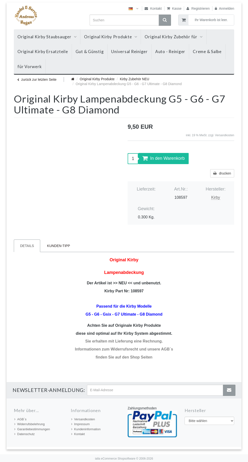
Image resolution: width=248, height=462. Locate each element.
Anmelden (224, 8)
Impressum (80, 424)
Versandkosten (224, 135)
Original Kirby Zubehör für (173, 36)
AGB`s (20, 419)
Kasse (174, 8)
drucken (222, 173)
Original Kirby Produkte (110, 36)
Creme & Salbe (207, 51)
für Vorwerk (29, 66)
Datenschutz (24, 434)
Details (27, 246)
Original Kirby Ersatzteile (42, 51)
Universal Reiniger (129, 51)
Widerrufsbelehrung (29, 424)
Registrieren (197, 8)
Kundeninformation (86, 429)
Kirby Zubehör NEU (134, 79)
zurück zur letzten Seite (36, 79)
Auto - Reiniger (170, 51)
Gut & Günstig (90, 51)
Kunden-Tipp (58, 246)
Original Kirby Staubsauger (47, 36)
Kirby (215, 197)
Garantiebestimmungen (32, 429)
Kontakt (153, 8)
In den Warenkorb (163, 158)
